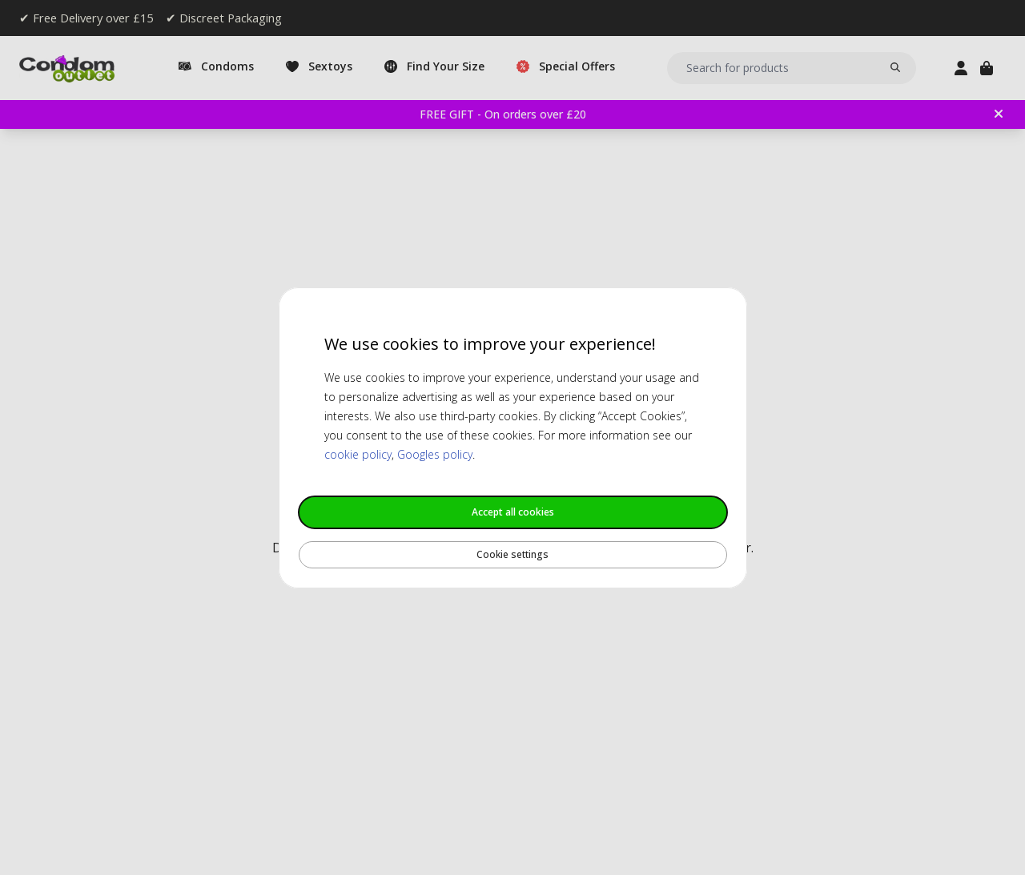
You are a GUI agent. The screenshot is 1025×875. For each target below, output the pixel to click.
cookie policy (358, 454)
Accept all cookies (513, 512)
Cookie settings (512, 554)
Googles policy (434, 454)
